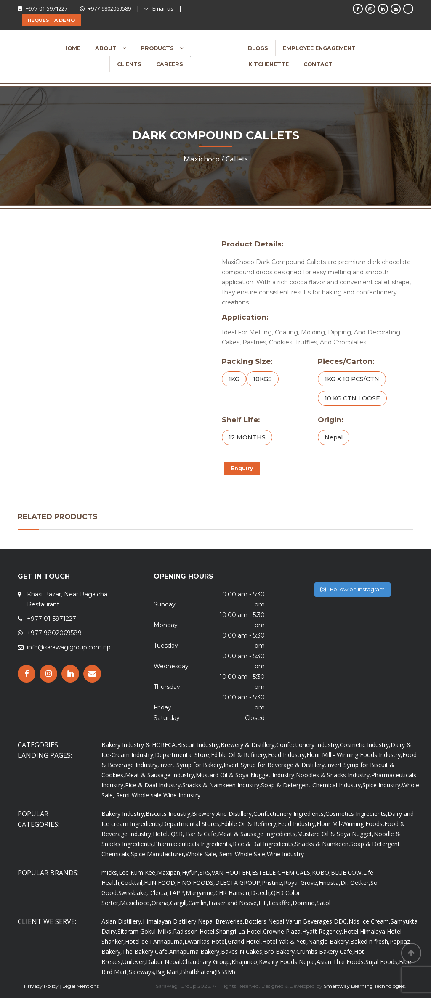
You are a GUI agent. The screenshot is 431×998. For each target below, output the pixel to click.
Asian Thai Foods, (341, 962)
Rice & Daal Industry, (153, 785)
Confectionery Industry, (308, 745)
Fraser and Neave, (233, 903)
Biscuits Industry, (169, 814)
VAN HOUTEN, (232, 872)
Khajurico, (245, 962)
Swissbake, (133, 893)
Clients (129, 64)
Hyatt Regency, (322, 931)
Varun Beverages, (310, 921)
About (106, 48)
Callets (237, 159)
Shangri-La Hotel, (239, 931)
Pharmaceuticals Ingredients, (193, 844)
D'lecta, (158, 893)
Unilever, (134, 962)
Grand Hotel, (245, 941)
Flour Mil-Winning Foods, (350, 824)
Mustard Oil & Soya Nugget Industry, (246, 775)
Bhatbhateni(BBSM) (208, 972)
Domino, (305, 903)
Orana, (161, 903)
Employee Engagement (319, 48)
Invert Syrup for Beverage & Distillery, (274, 765)
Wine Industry (181, 795)
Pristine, (273, 883)
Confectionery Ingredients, (289, 814)
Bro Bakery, (280, 952)
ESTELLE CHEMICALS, (282, 872)
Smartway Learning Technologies (364, 986)
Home (71, 48)
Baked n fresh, (370, 941)
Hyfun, (191, 872)
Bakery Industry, (123, 814)
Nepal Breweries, (221, 921)
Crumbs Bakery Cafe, (325, 952)
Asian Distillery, (122, 921)
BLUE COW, (347, 872)
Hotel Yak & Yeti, (285, 941)
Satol (323, 903)
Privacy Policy (41, 986)
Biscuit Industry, (199, 745)
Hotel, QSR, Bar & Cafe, (185, 834)
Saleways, (142, 972)
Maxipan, (169, 872)
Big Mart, (168, 972)
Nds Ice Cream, (370, 921)
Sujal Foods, (382, 962)
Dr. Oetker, (355, 883)
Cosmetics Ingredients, (356, 814)
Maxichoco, (136, 903)
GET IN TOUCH (44, 576)
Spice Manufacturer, (158, 854)
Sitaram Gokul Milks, (145, 931)
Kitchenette (268, 64)
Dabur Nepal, (164, 962)
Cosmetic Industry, (365, 745)
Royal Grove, (301, 883)
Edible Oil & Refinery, (239, 755)
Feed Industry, (287, 755)
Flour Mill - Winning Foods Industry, (354, 755)
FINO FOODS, (196, 883)
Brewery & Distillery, (248, 745)
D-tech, (261, 893)
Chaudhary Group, (206, 962)
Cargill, (179, 903)
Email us (162, 8)
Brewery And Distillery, (222, 814)
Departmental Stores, (191, 824)
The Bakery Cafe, (145, 952)
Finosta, (330, 883)
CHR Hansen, (233, 893)
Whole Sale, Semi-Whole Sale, (226, 854)
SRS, (206, 872)
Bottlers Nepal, (265, 921)
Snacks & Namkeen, (322, 844)
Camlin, (198, 903)
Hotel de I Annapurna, (154, 941)
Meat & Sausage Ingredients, (257, 834)
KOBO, (321, 872)
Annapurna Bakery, (195, 952)
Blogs (258, 48)
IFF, (263, 903)
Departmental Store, (183, 755)
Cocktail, (132, 883)
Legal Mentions (80, 986)
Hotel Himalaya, (365, 931)
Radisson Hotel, (194, 931)
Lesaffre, (281, 903)
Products (158, 48)
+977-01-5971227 (46, 8)
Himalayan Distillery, (170, 921)
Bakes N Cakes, (242, 952)
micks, (110, 872)
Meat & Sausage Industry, (160, 775)
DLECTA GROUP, (238, 883)
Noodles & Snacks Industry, (333, 775)
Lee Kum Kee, (138, 872)
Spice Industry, (382, 785)
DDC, (341, 921)
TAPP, (177, 893)
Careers (169, 64)
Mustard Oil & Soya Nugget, (335, 834)
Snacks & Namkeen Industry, (221, 785)
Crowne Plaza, (282, 931)
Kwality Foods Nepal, (288, 962)
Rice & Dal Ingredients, (264, 844)
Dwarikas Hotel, (206, 941)
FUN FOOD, (160, 883)
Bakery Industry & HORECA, (139, 745)
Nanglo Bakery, (329, 941)
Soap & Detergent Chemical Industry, (311, 785)
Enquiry (242, 468)
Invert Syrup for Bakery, (191, 765)
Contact (318, 64)
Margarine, (200, 893)
